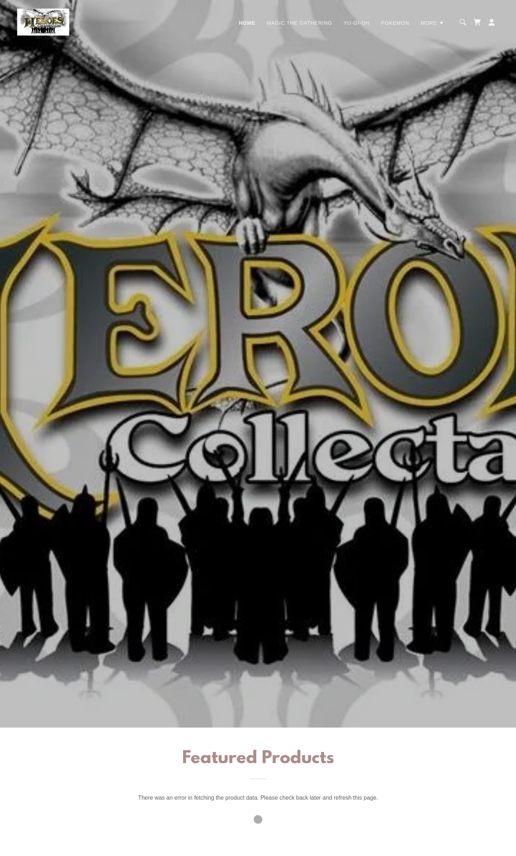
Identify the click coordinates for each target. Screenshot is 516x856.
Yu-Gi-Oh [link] (357, 23)
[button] (432, 23)
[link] (43, 22)
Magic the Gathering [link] (299, 23)
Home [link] (247, 23)
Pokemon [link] (395, 23)
